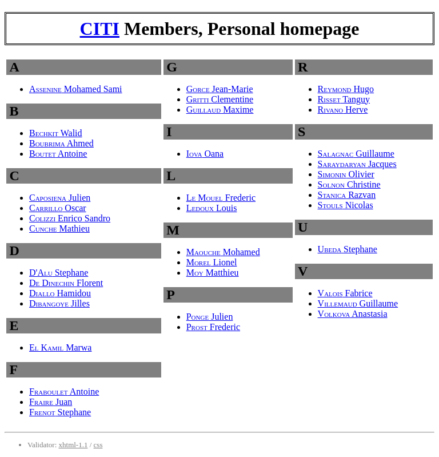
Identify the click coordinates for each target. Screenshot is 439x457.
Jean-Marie (219, 89)
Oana (205, 153)
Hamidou (60, 293)
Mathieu (59, 228)
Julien (59, 197)
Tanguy (344, 99)
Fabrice (345, 293)
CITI (99, 28)
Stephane (58, 272)
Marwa (60, 347)
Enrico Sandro (69, 218)
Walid (55, 133)
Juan (50, 402)
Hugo (346, 89)
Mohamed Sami (75, 89)
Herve (343, 109)
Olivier (346, 174)
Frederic (221, 197)
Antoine (58, 153)
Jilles (59, 303)
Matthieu (212, 272)
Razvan (347, 195)
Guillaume (356, 153)
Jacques (357, 164)
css (98, 444)
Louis (211, 208)
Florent (66, 283)
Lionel (211, 262)
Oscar (57, 208)
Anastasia (353, 314)
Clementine (219, 99)
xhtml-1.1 (73, 444)
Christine (349, 184)
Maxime (220, 109)
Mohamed (223, 252)
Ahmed (61, 143)
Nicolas (345, 205)
